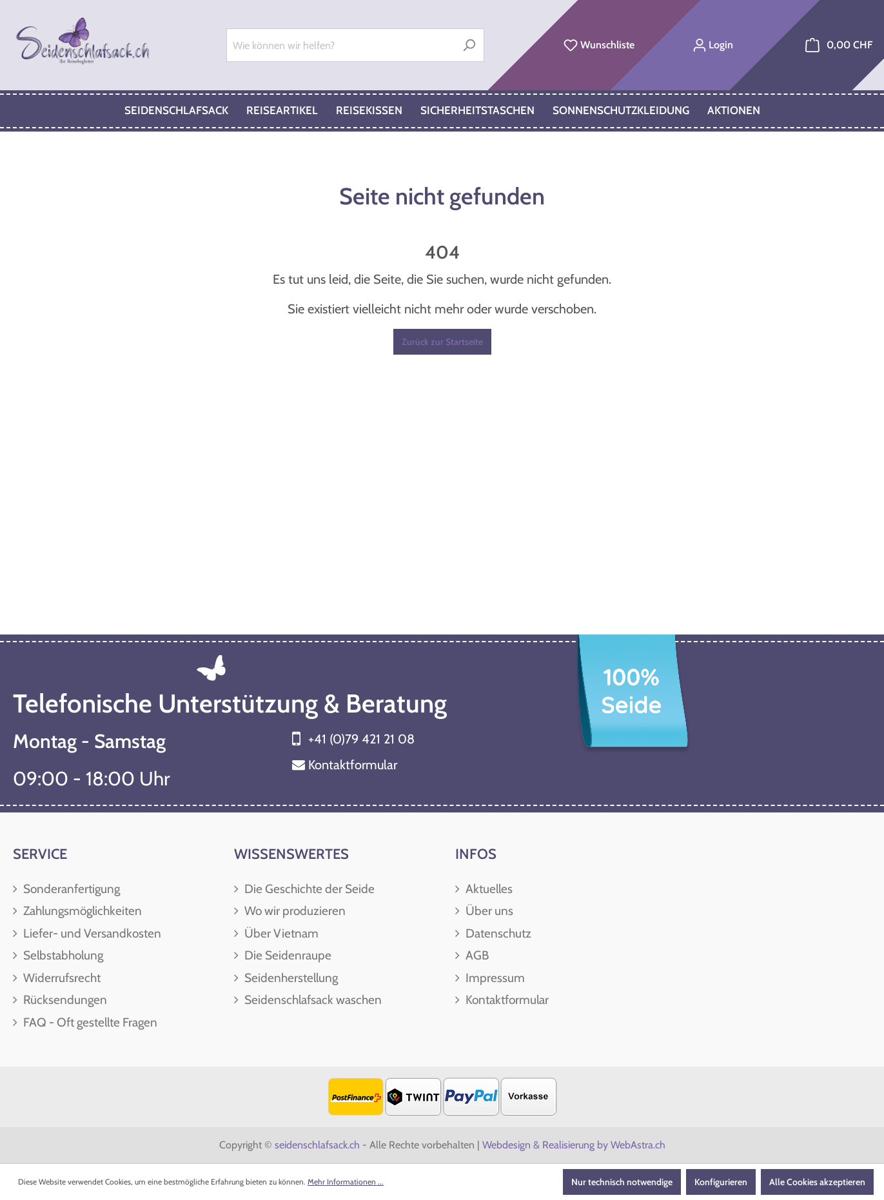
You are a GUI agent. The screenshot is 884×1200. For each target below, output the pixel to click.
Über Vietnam (280, 933)
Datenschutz (497, 933)
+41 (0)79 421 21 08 (361, 739)
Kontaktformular (352, 764)
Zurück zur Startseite (442, 342)
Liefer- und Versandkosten (91, 933)
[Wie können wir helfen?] (340, 45)
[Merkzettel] (599, 45)
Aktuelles (488, 888)
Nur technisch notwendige (622, 1182)
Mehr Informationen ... (346, 1181)
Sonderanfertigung (70, 888)
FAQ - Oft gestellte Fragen (89, 1022)
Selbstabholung (62, 955)
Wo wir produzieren (294, 910)
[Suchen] (469, 45)
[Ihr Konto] (713, 45)
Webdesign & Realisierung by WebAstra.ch (573, 1145)
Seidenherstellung (290, 977)
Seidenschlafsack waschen (312, 999)
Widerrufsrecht (61, 977)
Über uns (488, 910)
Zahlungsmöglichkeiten (81, 910)
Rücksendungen (64, 999)
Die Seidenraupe (286, 955)
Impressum (494, 977)
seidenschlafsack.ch (317, 1145)
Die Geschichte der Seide (308, 888)
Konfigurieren (720, 1182)
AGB (476, 955)
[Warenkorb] (839, 45)
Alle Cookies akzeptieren (817, 1182)
